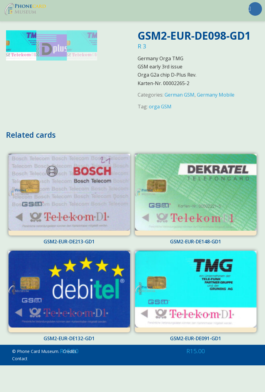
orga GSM (160, 106)
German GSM (180, 94)
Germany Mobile (215, 94)
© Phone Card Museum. (35, 378)
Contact (20, 385)
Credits (70, 378)
